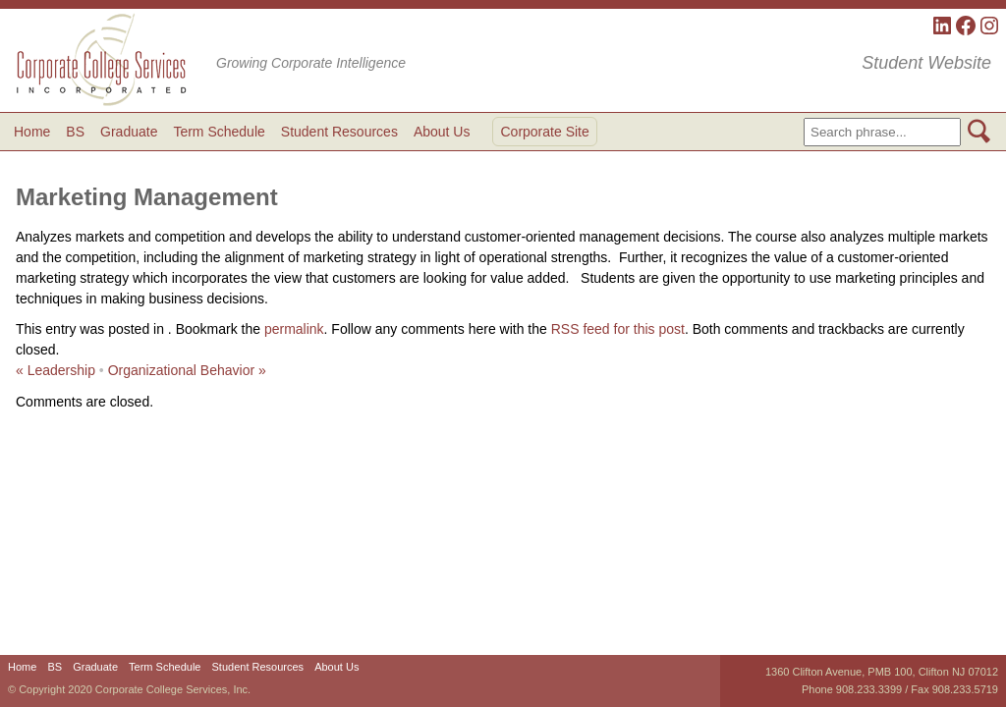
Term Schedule (218, 131)
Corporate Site (544, 131)
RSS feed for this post (618, 329)
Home (32, 131)
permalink (294, 329)
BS (75, 131)
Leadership (55, 370)
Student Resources (339, 131)
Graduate (128, 131)
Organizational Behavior (187, 370)
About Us (442, 131)
